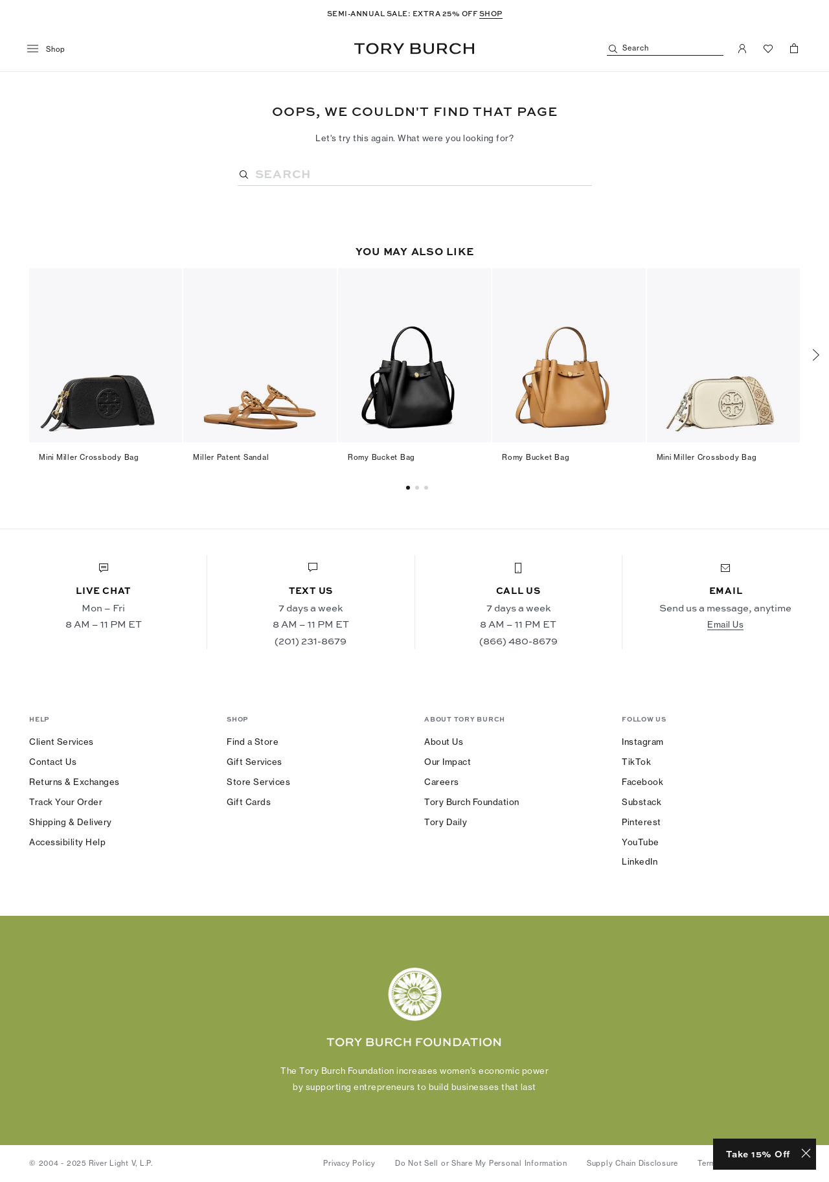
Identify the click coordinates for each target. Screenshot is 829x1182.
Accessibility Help (67, 842)
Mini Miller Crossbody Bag (89, 457)
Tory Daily (445, 822)
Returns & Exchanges (74, 782)
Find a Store (252, 741)
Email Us (725, 624)
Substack (641, 802)
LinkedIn (639, 861)
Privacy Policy (349, 1163)
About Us (443, 741)
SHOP (491, 13)
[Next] (816, 355)
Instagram (643, 741)
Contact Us (52, 761)
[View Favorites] (768, 49)
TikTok (636, 761)
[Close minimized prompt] (806, 1154)
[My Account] (742, 49)
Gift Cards (249, 802)
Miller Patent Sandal (231, 457)
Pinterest (641, 822)
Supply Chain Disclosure (632, 1163)
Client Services (61, 741)
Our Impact (447, 761)
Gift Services (254, 761)
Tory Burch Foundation (471, 802)
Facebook (642, 782)
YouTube (640, 842)
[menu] (50, 49)
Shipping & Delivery (70, 822)
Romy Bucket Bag (381, 457)
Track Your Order (65, 802)
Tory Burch (414, 48)
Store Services (258, 782)
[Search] (665, 49)
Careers (441, 782)
